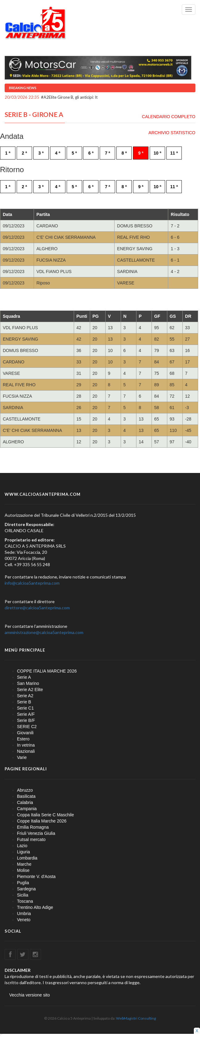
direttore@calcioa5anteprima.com (37, 607)
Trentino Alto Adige (35, 907)
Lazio (22, 845)
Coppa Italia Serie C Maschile (45, 814)
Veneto (24, 919)
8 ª (124, 153)
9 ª (141, 153)
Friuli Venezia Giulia (36, 833)
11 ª (174, 153)
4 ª (57, 153)
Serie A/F (26, 714)
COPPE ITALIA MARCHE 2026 (47, 671)
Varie (22, 757)
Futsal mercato (31, 839)
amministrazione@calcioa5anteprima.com (44, 632)
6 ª (91, 153)
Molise (23, 870)
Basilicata (26, 796)
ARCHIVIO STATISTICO (171, 132)
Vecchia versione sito (29, 994)
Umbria (24, 913)
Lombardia (27, 858)
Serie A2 (25, 695)
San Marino (28, 683)
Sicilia (22, 895)
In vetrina (26, 745)
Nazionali (26, 751)
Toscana (25, 901)
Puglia (23, 882)
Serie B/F (26, 720)
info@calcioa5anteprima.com (32, 583)
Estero (23, 738)
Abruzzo (25, 790)
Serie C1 (25, 708)
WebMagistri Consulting (136, 1018)
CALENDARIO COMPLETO (168, 116)
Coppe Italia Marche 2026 (41, 820)
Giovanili (25, 732)
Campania (27, 808)
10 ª (157, 153)
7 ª (107, 153)
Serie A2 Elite (30, 689)
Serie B (24, 701)
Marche (24, 864)
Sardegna (26, 888)
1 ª (7, 153)
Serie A (24, 677)
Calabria (25, 802)
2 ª (24, 153)
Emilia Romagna (33, 827)
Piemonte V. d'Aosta (36, 876)
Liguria (23, 851)
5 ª (74, 153)
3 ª (41, 153)
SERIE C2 (27, 726)
